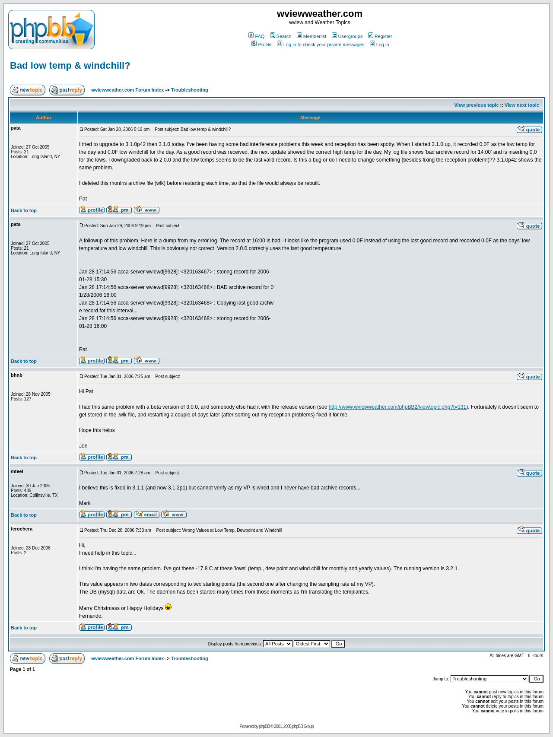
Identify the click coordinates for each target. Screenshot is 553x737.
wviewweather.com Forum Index (127, 89)
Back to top (24, 210)
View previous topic (476, 105)
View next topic (522, 105)
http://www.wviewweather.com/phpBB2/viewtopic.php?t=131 (398, 407)
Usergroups (347, 36)
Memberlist (312, 36)
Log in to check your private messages (321, 44)
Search (281, 36)
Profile (261, 44)
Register (380, 36)
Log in (379, 44)
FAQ (256, 36)
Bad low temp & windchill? (70, 65)
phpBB (264, 726)
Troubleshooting (189, 89)
